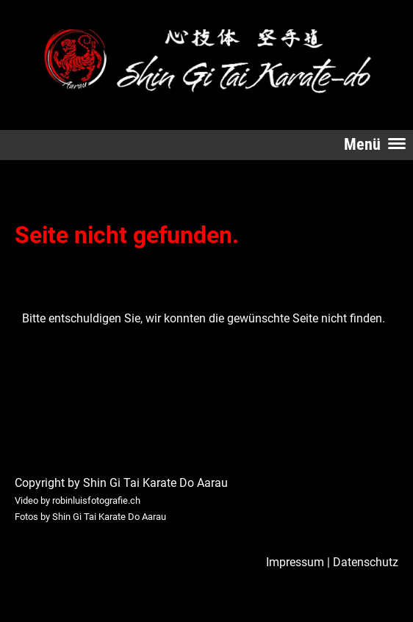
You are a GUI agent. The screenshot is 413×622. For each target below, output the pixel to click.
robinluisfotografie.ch (96, 500)
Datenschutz (365, 562)
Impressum (295, 562)
